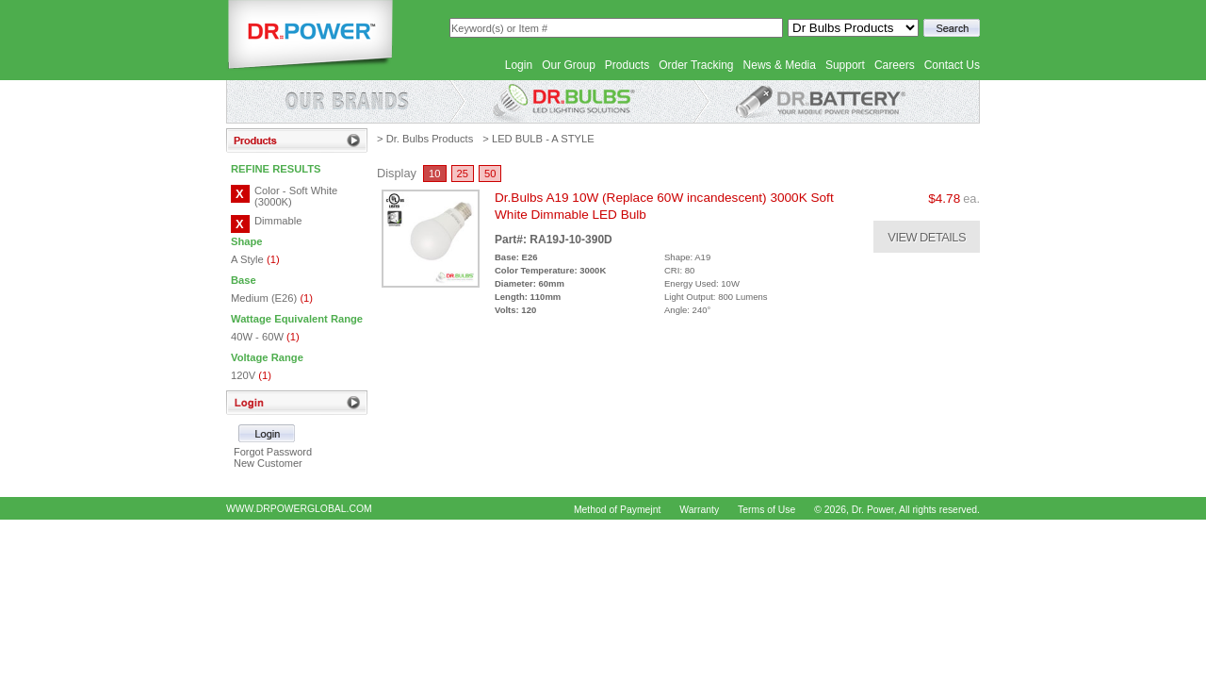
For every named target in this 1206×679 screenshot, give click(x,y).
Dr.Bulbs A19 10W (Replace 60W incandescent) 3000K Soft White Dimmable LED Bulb (664, 206)
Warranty (699, 510)
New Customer (268, 463)
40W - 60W (265, 336)
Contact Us (952, 65)
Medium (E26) (272, 298)
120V (251, 375)
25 (462, 173)
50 (490, 173)
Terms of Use (766, 510)
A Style (255, 259)
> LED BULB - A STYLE (538, 138)
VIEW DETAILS (927, 237)
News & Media (779, 65)
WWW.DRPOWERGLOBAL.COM (299, 509)
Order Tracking (696, 65)
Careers (894, 65)
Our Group (568, 65)
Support (845, 65)
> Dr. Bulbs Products (425, 138)
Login (518, 65)
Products (627, 65)
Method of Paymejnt (617, 510)
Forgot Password (273, 451)
